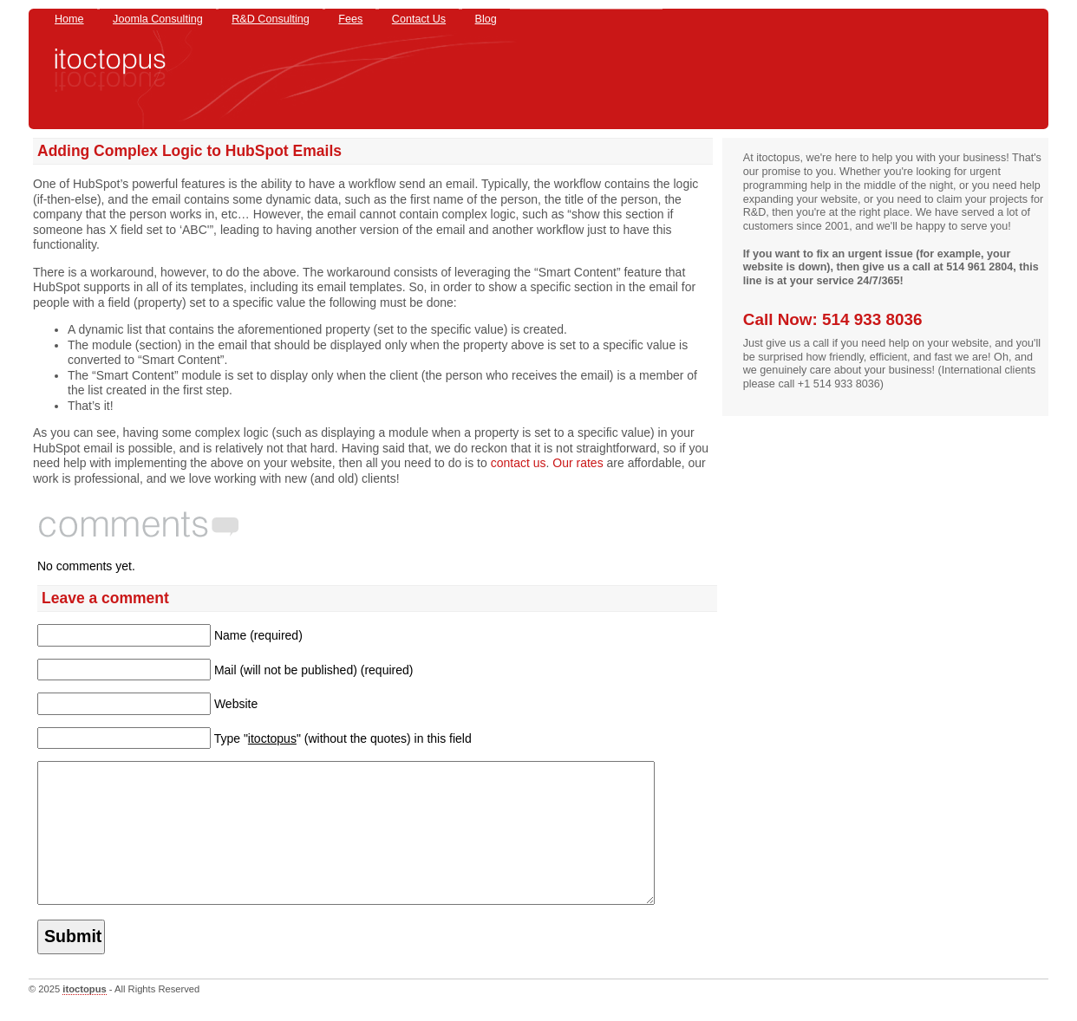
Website (236, 704)
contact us (518, 463)
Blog (486, 19)
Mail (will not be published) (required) (314, 669)
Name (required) (258, 635)
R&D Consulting (271, 19)
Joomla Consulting (158, 19)
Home (69, 19)
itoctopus (84, 1015)
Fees (350, 19)
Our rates (577, 463)
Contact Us (419, 19)
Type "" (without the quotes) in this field (343, 738)
